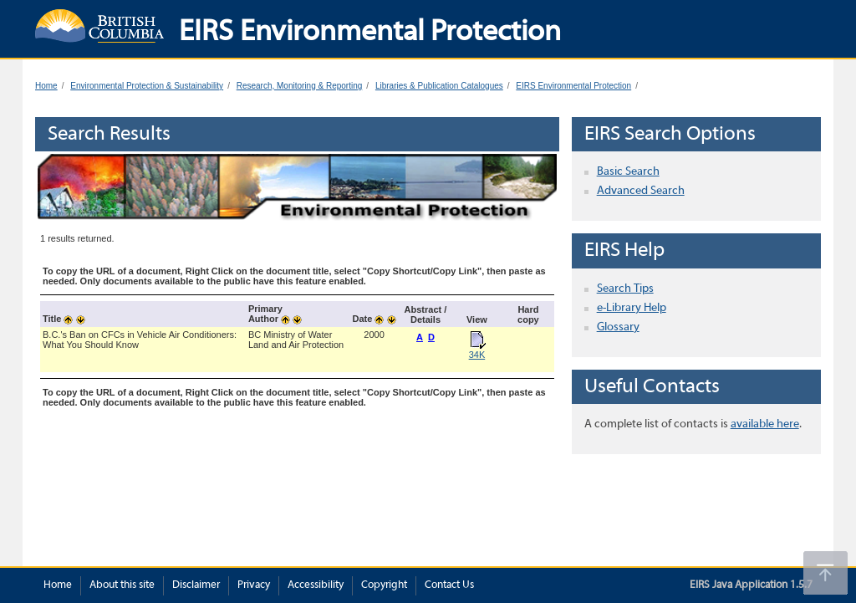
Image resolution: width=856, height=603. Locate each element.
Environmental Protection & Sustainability (146, 85)
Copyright (384, 585)
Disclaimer (196, 585)
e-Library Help (631, 308)
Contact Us (449, 585)
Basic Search (628, 172)
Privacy (253, 585)
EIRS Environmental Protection (573, 85)
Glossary (618, 327)
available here (765, 424)
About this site (122, 585)
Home (46, 85)
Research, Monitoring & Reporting (300, 85)
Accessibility (316, 585)
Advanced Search (641, 191)
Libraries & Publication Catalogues (439, 85)
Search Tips (625, 289)
